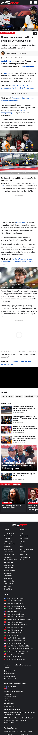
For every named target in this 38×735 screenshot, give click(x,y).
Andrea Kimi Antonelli (10, 560)
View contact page (9, 722)
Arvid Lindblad (8, 578)
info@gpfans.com (9, 706)
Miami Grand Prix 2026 (12, 611)
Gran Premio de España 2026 (14, 638)
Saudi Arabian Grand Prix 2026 (15, 609)
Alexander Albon (9, 554)
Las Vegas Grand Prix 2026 (14, 654)
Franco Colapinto (9, 544)
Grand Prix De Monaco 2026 (14, 617)
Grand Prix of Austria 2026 (13, 622)
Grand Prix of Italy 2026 (12, 635)
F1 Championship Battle (7, 33)
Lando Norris (6, 61)
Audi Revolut (24, 538)
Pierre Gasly (7, 546)
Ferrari (22, 544)
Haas (21, 546)
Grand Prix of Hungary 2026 (14, 630)
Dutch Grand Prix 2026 (12, 633)
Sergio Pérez (8, 589)
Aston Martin (24, 536)
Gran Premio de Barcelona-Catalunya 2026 (18, 619)
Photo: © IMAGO (5, 29)
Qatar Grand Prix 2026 (12, 656)
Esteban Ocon (8, 568)
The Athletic (20, 223)
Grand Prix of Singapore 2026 (14, 643)
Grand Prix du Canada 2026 (14, 614)
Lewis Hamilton (9, 533)
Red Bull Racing (25, 557)
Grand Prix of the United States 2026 (16, 646)
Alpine (22, 533)
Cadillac (22, 541)
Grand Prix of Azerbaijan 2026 (14, 640)
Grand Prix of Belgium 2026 (14, 627)
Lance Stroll (7, 573)
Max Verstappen (27, 66)
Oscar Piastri (8, 541)
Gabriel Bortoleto (9, 581)
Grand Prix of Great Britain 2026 (15, 625)
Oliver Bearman (9, 565)
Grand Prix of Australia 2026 (14, 598)
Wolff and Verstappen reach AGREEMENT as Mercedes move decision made (17, 261)
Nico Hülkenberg (9, 584)
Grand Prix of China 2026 (13, 601)
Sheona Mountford (11, 53)
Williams (22, 560)
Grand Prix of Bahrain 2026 (14, 606)
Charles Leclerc (8, 536)
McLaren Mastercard (26, 549)
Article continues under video (19, 93)
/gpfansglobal (9, 671)
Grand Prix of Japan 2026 (13, 603)
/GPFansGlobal (10, 679)
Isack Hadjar (8, 549)
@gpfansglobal (9, 673)
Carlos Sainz (8, 557)
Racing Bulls (24, 554)
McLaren (7, 73)
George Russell (8, 562)
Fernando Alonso (9, 570)
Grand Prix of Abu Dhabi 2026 (14, 659)
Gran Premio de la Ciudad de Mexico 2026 (18, 648)
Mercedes (23, 552)
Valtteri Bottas (8, 586)
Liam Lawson (8, 576)
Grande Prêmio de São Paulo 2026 (16, 651)
